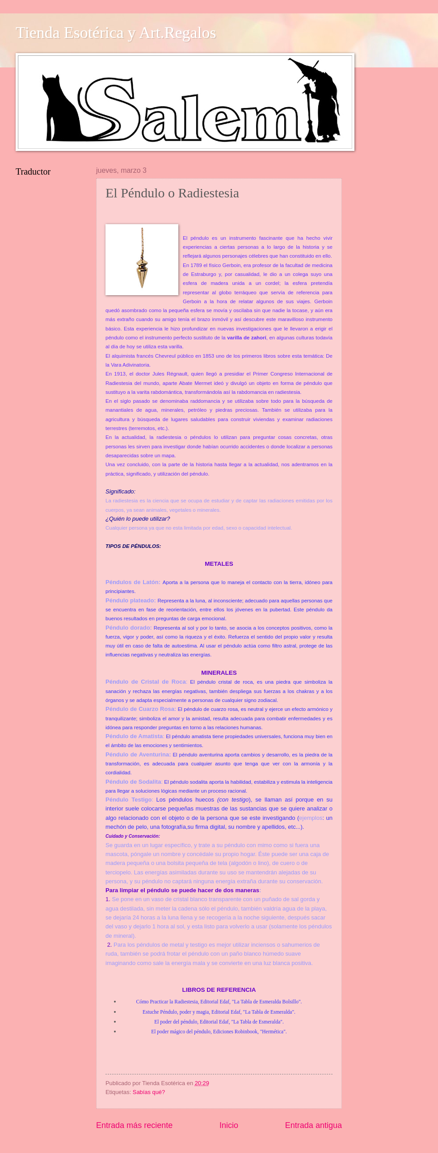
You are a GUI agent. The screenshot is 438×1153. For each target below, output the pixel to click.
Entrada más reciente (134, 1125)
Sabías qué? (149, 1092)
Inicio (228, 1125)
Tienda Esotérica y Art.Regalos (116, 33)
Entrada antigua (313, 1125)
